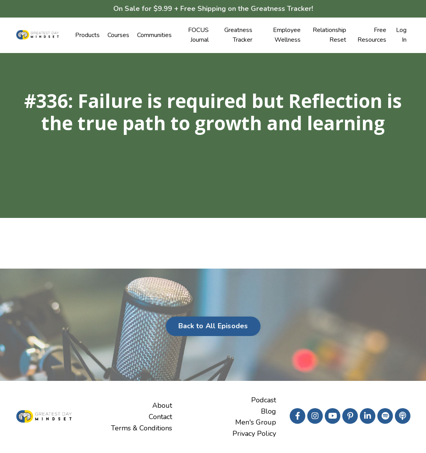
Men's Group (255, 422)
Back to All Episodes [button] (213, 326)
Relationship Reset (329, 35)
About (162, 405)
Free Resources (371, 35)
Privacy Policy (254, 433)
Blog (268, 411)
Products (87, 35)
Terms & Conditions (141, 428)
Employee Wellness (287, 35)
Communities (154, 35)
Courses (118, 35)
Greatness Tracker (238, 35)
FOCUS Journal (198, 35)
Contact (160, 416)
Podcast (263, 400)
